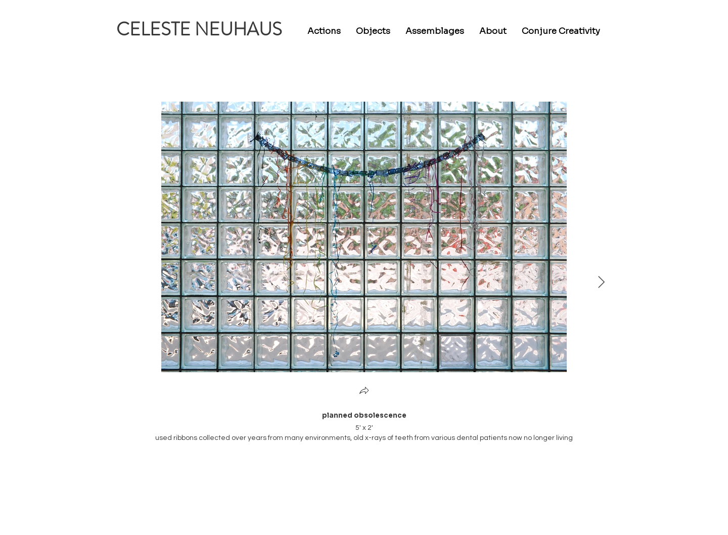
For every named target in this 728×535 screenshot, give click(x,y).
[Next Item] (601, 282)
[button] (364, 391)
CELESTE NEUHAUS (199, 29)
